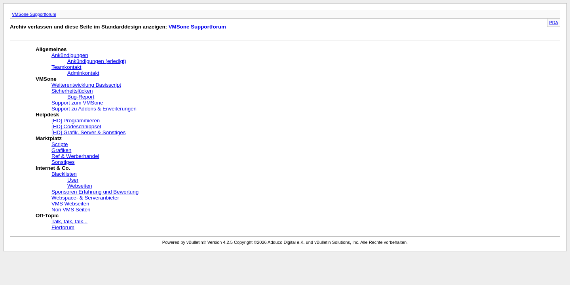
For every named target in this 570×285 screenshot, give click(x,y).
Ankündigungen (69, 55)
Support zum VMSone (77, 103)
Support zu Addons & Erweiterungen (94, 109)
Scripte (59, 144)
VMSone (46, 79)
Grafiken (61, 150)
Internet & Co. (53, 168)
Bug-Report (80, 97)
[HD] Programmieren (75, 121)
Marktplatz (49, 138)
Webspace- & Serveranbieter (85, 198)
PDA (553, 22)
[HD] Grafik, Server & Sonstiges (88, 132)
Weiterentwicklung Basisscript (86, 85)
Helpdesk (47, 115)
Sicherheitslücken (72, 91)
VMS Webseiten (70, 204)
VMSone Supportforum (34, 14)
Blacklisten (64, 174)
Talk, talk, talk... (69, 221)
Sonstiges (63, 162)
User (72, 180)
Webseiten (79, 186)
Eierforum (62, 227)
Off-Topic (47, 215)
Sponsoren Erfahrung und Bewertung (95, 192)
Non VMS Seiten (71, 210)
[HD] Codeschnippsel (76, 126)
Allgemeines (51, 49)
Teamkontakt (66, 67)
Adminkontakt (83, 73)
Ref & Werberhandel (75, 156)
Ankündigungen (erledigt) (96, 61)
